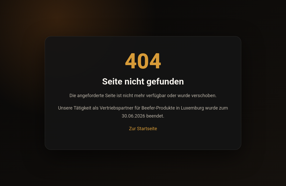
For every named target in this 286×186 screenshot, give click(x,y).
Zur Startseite (143, 128)
